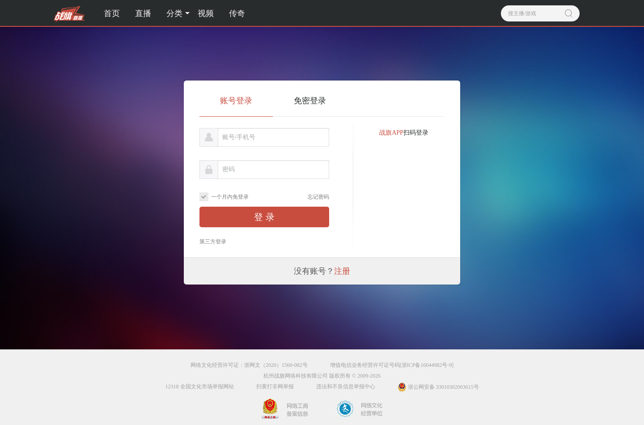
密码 (228, 169)
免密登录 (310, 100)
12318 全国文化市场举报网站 (199, 386)
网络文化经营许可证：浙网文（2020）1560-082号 (249, 365)
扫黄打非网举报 (275, 386)
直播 (143, 13)
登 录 (264, 217)
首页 (112, 13)
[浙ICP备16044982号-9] (427, 365)
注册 (342, 271)
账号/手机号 (238, 137)
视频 (206, 13)
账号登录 (236, 100)
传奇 (237, 13)
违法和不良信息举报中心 (345, 386)
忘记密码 (318, 197)
